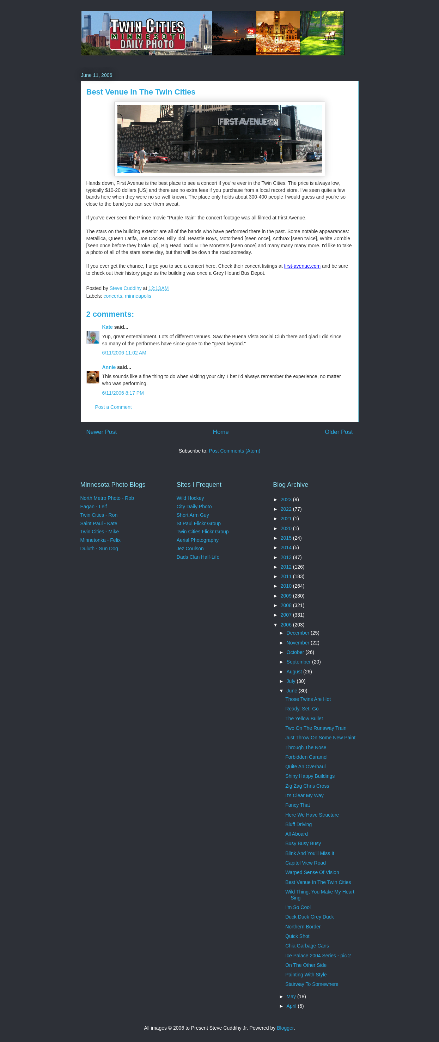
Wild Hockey (190, 498)
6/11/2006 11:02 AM (124, 353)
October (296, 652)
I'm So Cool (298, 907)
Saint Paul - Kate (98, 523)
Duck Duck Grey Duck (309, 917)
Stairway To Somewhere (312, 984)
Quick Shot (297, 936)
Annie (109, 367)
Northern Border (303, 926)
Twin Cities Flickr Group (203, 531)
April (292, 1006)
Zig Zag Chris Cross (307, 786)
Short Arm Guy (193, 515)
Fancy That (297, 805)
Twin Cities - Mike (99, 531)
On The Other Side (306, 965)
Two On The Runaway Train (315, 728)
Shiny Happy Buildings (310, 776)
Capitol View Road (305, 863)
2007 (287, 615)
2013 (287, 557)
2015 (287, 538)
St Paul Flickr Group (199, 523)
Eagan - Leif (93, 506)
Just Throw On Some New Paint (320, 737)
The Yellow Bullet (304, 718)
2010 (287, 586)
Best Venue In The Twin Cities (318, 882)
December (299, 633)
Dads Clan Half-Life (198, 557)
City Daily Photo (194, 506)
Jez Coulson (190, 548)
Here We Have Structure (312, 815)
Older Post (339, 432)
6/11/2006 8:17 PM (123, 393)
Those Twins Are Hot (308, 699)
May (292, 996)
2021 (287, 518)
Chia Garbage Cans (307, 946)
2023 (287, 499)
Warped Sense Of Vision (312, 872)
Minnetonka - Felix (100, 540)
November (299, 643)
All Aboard (296, 834)
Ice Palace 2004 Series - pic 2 (318, 955)
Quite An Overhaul (305, 766)
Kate (107, 327)
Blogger (285, 1028)
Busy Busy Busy (303, 843)
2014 (287, 547)
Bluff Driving (298, 824)
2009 (287, 596)
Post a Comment (113, 407)
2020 (287, 528)
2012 (287, 567)
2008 (287, 605)
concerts (113, 296)
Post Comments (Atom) (234, 451)
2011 (287, 576)
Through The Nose (305, 747)
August (295, 671)
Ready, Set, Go (302, 708)
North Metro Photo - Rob (107, 498)
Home (221, 432)
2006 (287, 625)
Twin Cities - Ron (99, 515)
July (292, 681)
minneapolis (138, 296)
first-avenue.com (302, 266)
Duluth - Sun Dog (99, 548)
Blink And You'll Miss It (309, 853)
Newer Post (101, 432)
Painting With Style (306, 974)
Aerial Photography (198, 540)
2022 (287, 509)
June (293, 690)
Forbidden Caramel (306, 757)
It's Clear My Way (304, 795)
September (299, 662)
